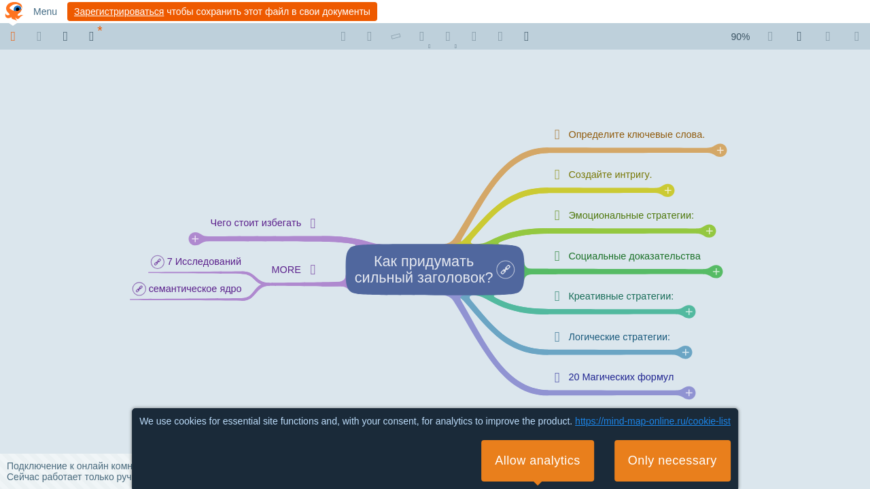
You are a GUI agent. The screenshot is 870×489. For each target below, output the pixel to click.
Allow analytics (537, 460)
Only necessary (672, 460)
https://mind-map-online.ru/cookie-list (653, 421)
